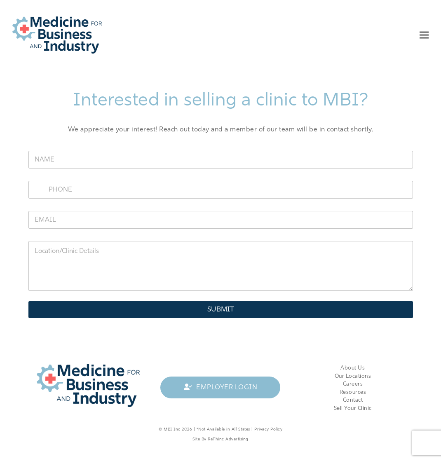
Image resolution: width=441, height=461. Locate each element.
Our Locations (353, 376)
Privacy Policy (268, 429)
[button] (424, 34)
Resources (353, 392)
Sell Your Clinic (353, 408)
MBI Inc (172, 429)
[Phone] (220, 190)
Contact (353, 400)
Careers (353, 384)
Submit (220, 309)
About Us (352, 368)
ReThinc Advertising (228, 439)
